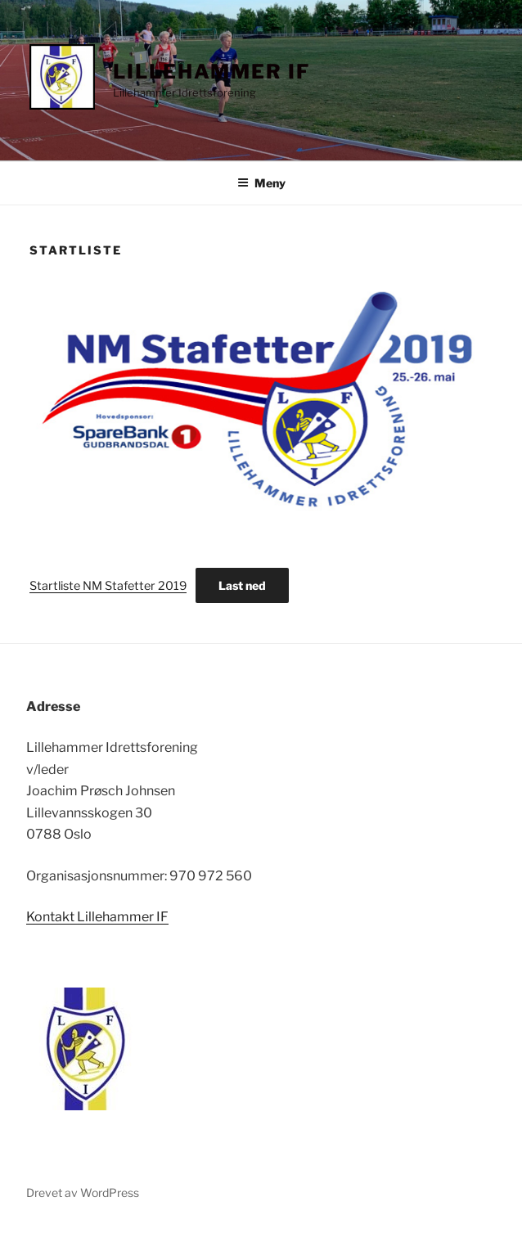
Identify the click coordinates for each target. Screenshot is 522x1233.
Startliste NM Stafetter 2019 (108, 585)
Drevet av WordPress (82, 1192)
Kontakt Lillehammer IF (97, 917)
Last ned (242, 585)
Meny (261, 183)
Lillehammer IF (211, 71)
